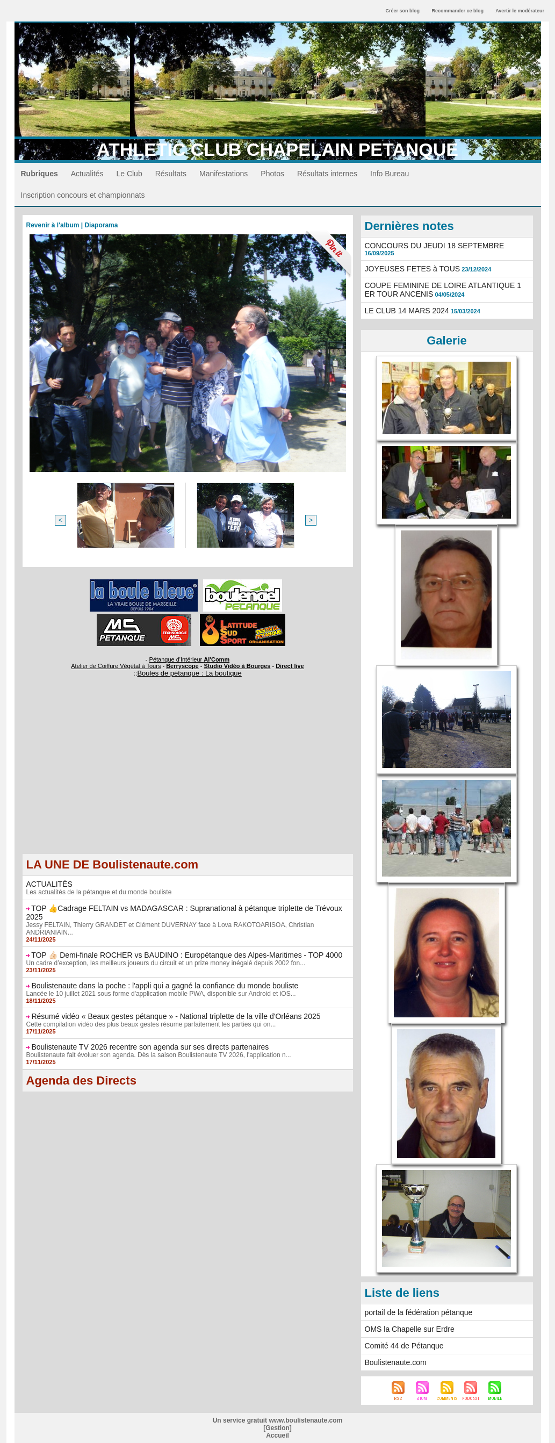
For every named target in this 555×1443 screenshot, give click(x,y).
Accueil (277, 1435)
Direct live (290, 666)
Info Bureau (389, 173)
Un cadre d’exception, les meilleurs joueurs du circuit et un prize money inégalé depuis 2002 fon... (166, 963)
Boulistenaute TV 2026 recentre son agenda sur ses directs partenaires (150, 1047)
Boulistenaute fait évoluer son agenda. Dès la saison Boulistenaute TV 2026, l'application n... (158, 1055)
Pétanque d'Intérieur (189, 659)
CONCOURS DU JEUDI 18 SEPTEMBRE (434, 245)
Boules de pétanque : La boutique (189, 673)
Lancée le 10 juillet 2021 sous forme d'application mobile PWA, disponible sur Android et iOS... (161, 993)
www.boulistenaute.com (305, 1420)
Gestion (277, 1428)
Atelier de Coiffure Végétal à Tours (116, 666)
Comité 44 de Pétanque (404, 1345)
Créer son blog (402, 10)
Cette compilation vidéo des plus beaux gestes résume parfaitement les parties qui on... (151, 1024)
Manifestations (223, 173)
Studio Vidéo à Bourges (237, 666)
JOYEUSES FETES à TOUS (412, 268)
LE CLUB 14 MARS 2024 (407, 310)
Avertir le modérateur (519, 10)
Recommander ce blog (458, 10)
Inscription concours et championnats (83, 195)
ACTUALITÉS (49, 884)
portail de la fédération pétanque (419, 1312)
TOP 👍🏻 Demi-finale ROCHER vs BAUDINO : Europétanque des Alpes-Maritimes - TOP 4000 (186, 955)
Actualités (87, 173)
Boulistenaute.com (396, 1362)
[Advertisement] (188, 778)
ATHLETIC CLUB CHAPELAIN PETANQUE (277, 149)
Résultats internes (327, 173)
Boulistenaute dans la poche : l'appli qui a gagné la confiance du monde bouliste (164, 985)
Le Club (129, 173)
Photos (272, 173)
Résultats (170, 173)
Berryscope (182, 666)
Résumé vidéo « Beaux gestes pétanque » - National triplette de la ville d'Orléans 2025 (175, 1016)
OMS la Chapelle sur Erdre (410, 1329)
